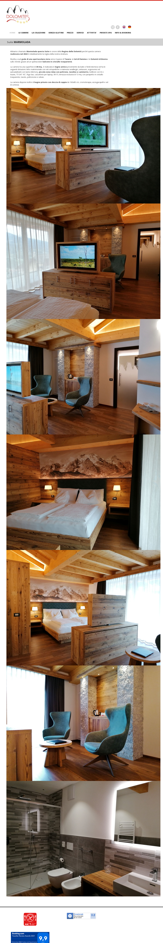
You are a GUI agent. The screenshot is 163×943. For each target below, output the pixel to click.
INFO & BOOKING (123, 33)
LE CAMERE (23, 33)
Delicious (113, 27)
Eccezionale (78, 914)
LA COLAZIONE (38, 33)
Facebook (118, 27)
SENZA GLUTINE (56, 33)
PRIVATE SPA (106, 33)
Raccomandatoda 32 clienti (78, 916)
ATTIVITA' (92, 33)
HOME (12, 33)
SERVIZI (80, 33)
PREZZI (70, 33)
